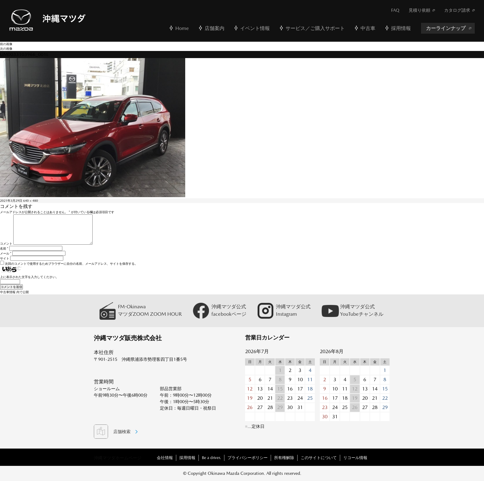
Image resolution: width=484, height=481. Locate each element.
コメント (6, 243)
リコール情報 (355, 457)
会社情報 (165, 457)
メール (5, 253)
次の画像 (6, 48)
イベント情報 (255, 28)
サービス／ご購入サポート (315, 28)
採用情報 (401, 28)
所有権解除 (284, 457)
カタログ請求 (457, 10)
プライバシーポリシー (247, 457)
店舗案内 (214, 28)
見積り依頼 (419, 10)
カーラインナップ (445, 28)
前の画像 (6, 44)
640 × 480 (30, 200)
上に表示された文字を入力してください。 (29, 277)
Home (182, 28)
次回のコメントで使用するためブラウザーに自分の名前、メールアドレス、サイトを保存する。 (71, 263)
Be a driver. (211, 457)
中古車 (368, 28)
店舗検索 (122, 431)
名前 (4, 248)
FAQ (395, 10)
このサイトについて (319, 457)
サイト (4, 258)
